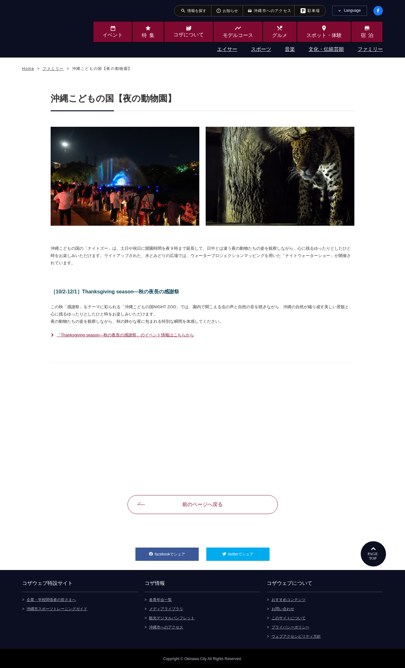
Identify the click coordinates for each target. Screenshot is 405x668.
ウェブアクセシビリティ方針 (296, 635)
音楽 (290, 49)
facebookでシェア (177, 552)
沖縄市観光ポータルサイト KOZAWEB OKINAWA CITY (48, 28)
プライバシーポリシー (290, 626)
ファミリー (370, 49)
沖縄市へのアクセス (166, 626)
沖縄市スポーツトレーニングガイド (57, 608)
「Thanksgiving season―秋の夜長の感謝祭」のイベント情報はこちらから (125, 335)
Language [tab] (352, 10)
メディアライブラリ (166, 608)
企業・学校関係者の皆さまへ (51, 599)
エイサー (227, 49)
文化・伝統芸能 (326, 49)
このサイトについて (288, 617)
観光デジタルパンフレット (172, 617)
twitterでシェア (249, 552)
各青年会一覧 (160, 599)
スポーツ (261, 49)
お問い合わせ (282, 608)
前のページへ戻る (202, 504)
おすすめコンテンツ (288, 599)
